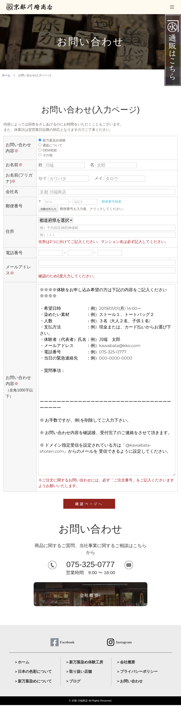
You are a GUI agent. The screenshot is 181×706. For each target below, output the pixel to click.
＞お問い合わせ (129, 682)
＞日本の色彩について (33, 672)
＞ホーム (21, 663)
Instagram (124, 642)
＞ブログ (72, 682)
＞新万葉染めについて (33, 682)
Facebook (67, 642)
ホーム (6, 75)
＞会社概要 (125, 663)
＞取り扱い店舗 (78, 672)
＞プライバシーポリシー (137, 672)
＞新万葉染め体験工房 (84, 663)
